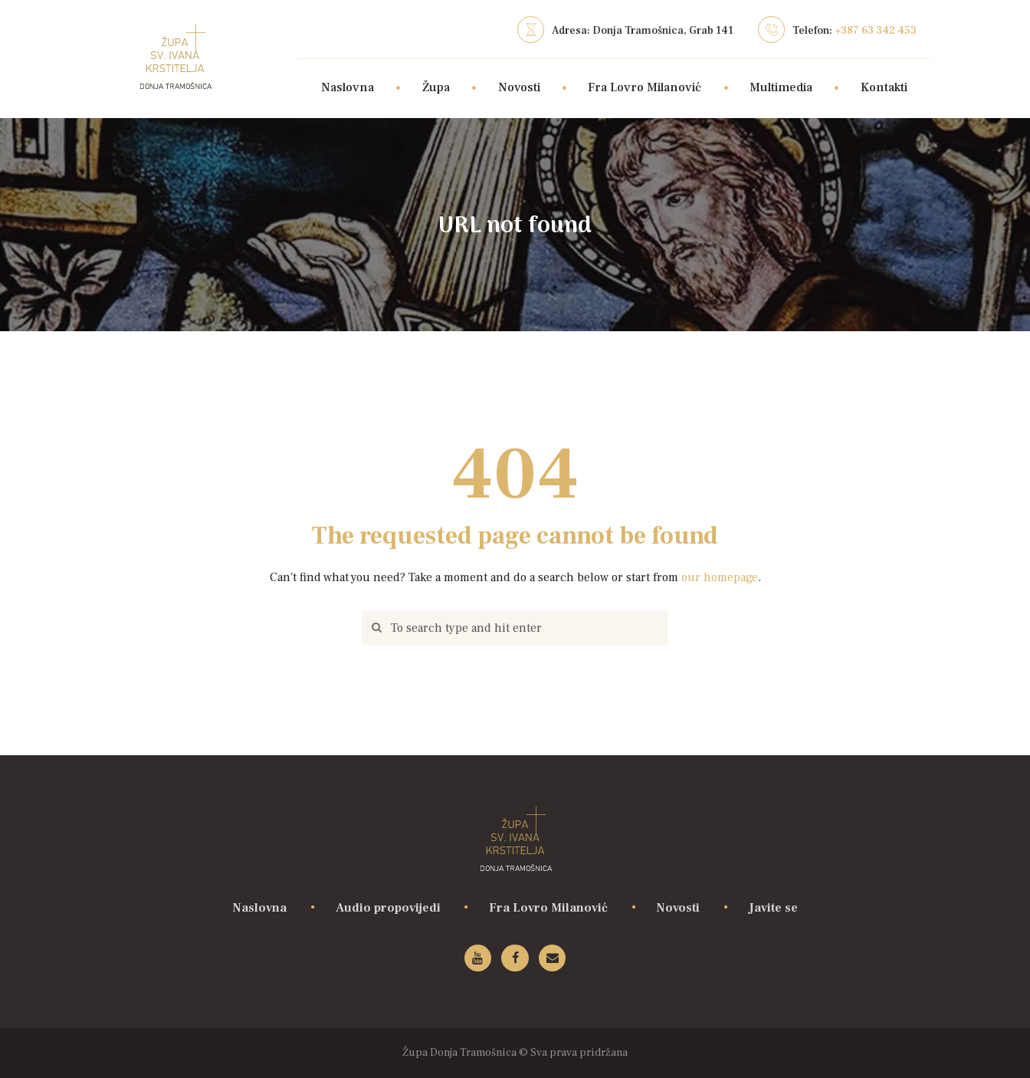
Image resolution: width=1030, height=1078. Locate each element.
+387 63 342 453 (876, 31)
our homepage (719, 577)
